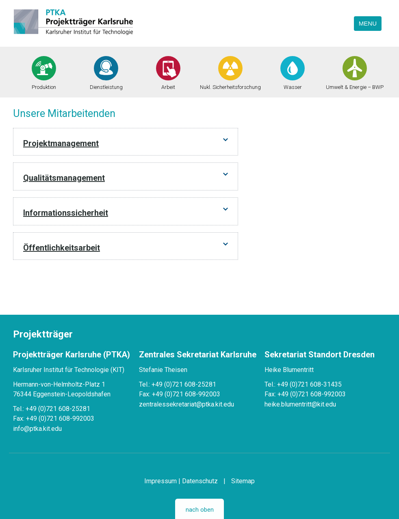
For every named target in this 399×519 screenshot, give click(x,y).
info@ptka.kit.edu (37, 428)
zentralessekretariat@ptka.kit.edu (186, 404)
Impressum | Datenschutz (181, 481)
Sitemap (243, 481)
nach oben (200, 509)
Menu (368, 23)
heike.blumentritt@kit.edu (300, 404)
